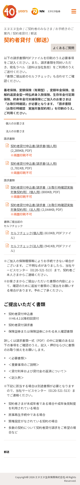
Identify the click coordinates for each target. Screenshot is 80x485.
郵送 (6, 452)
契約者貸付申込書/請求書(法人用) (34, 163)
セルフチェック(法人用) (27, 246)
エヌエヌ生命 (13, 28)
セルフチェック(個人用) (27, 233)
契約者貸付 (20, 33)
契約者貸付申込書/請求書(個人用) (34, 146)
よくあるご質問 (63, 47)
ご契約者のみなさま (39, 28)
